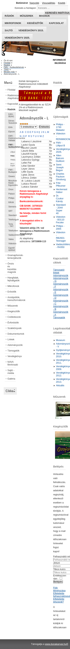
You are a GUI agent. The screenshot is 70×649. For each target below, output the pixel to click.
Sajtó (9, 30)
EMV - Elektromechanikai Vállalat (12, 138)
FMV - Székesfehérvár (12, 146)
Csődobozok (11, 317)
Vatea (11, 239)
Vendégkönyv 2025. (17, 37)
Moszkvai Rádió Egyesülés (12, 182)
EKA (10, 127)
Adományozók (11, 345)
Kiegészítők (35, 23)
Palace (11, 194)
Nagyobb (34, 2)
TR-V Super (12, 165)
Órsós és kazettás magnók (11, 267)
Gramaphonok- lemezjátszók (11, 256)
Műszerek (11, 305)
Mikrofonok (13, 23)
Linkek (10, 339)
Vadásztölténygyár (12, 235)
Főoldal (11, 89)
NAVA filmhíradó (11, 363)
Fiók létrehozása (59, 589)
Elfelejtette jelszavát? (58, 600)
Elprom (11, 131)
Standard (12, 215)
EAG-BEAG (11, 115)
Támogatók (11, 350)
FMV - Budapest (12, 171)
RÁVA (11, 202)
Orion (10, 189)
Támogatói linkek (58, 271)
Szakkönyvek (11, 328)
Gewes (11, 176)
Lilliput (12, 152)
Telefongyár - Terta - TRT (12, 222)
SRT (10, 211)
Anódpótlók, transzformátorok (11, 298)
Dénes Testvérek (12, 122)
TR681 (12, 160)
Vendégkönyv (11, 356)
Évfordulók (11, 322)
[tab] (15, 389)
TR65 (12, 156)
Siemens (12, 206)
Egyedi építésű (11, 249)
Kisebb (61, 2)
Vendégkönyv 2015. (31, 30)
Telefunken (12, 230)
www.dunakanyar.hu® (56, 644)
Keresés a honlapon (25, 8)
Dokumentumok (11, 333)
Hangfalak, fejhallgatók (11, 279)
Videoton (12, 243)
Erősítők (11, 291)
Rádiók (11, 109)
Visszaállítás (48, 2)
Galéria (11, 378)
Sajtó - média (10, 371)
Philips (11, 198)
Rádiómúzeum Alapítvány (11, 97)
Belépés (58, 581)
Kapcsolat (56, 23)
